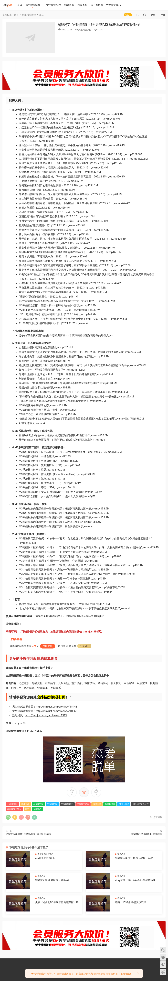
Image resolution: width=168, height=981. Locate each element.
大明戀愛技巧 (113, 4)
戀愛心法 (121, 854)
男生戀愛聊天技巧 (45, 854)
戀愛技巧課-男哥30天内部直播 (146, 834)
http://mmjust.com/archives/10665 (56, 711)
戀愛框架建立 (67, 804)
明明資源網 (7, 5)
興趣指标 (25, 804)
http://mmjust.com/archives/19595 (46, 715)
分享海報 (156, 817)
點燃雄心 (69, 4)
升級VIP (84, 646)
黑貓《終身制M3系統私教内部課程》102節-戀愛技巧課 (57, 902)
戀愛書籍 (82, 4)
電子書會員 (97, 4)
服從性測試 (124, 804)
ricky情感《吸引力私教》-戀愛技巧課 (135, 880)
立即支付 (47, 646)
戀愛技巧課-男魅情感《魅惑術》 (52, 880)
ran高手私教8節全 (45, 858)
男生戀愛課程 (32, 4)
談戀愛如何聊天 (14, 809)
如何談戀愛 (38, 804)
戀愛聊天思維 (83, 804)
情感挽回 (97, 804)
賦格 (27, 809)
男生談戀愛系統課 (141, 804)
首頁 (19, 4)
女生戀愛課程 (53, 4)
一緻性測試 (12, 804)
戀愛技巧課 (52, 804)
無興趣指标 (110, 804)
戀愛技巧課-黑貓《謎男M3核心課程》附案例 (28, 834)
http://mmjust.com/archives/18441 (56, 706)
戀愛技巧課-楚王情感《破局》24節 (134, 858)
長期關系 (37, 809)
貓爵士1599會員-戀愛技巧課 (130, 902)
